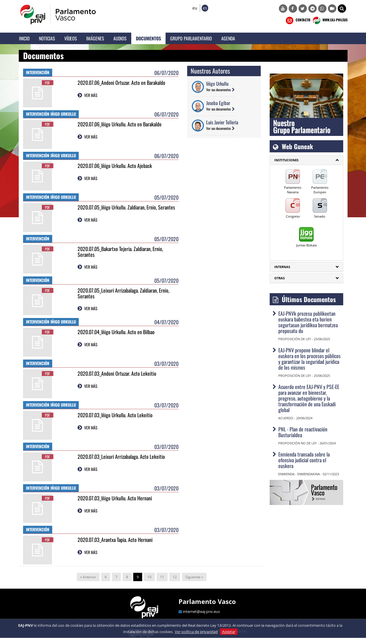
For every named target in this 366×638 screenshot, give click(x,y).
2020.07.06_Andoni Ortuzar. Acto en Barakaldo (121, 82)
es (205, 8)
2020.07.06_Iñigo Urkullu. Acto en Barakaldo (120, 124)
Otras (279, 278)
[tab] (306, 160)
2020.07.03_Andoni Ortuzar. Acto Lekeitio (117, 373)
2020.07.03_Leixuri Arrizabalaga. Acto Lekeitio (121, 456)
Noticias (47, 38)
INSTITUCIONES (286, 160)
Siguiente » (194, 577)
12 (175, 577)
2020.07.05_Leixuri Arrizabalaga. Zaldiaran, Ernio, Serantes (123, 293)
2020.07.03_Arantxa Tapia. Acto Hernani (115, 539)
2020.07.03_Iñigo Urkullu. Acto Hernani (115, 498)
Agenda (228, 38)
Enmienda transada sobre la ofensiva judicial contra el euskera (304, 459)
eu (194, 8)
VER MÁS (90, 95)
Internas (282, 267)
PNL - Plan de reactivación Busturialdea (302, 432)
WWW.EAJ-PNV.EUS (329, 20)
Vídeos (70, 38)
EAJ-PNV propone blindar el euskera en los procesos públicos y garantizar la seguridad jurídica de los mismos (309, 358)
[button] (342, 8)
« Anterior (88, 577)
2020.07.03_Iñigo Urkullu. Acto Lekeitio (115, 415)
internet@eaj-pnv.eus (201, 611)
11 (162, 577)
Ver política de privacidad (196, 631)
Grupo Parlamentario (191, 38)
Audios (120, 38)
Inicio (24, 38)
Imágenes (95, 38)
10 (149, 577)
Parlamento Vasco (207, 601)
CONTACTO (297, 20)
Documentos (148, 38)
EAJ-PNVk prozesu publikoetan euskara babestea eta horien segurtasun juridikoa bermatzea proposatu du (308, 322)
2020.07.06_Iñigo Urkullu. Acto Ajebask (115, 165)
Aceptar (228, 631)
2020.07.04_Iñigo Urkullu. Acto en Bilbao (116, 332)
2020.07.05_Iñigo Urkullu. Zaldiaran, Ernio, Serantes (126, 207)
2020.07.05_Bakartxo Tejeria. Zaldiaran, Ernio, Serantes (120, 251)
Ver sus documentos (218, 89)
